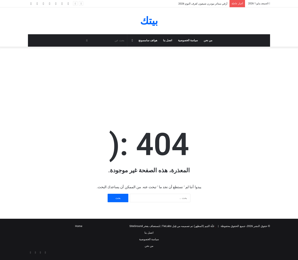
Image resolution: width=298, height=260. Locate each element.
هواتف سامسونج (147, 40)
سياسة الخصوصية (188, 40)
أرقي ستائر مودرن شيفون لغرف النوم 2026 (203, 3)
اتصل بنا (167, 40)
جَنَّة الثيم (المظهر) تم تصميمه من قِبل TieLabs (188, 226)
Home (78, 226)
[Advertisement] (149, 82)
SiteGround (136, 226)
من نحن (208, 40)
